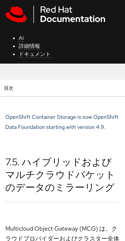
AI (21, 38)
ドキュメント (35, 54)
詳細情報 (29, 46)
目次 (9, 88)
